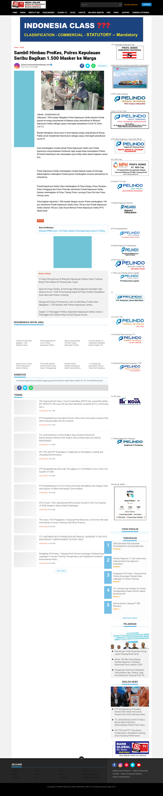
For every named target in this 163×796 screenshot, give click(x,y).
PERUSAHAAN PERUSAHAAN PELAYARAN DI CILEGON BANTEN (133, 546)
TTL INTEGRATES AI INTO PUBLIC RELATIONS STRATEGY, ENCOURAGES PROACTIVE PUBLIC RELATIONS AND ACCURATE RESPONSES (73, 440)
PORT (109, 12)
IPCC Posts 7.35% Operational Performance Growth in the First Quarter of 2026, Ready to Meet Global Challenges (71, 508)
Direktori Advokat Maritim (123, 770)
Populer (147, 4)
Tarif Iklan (135, 764)
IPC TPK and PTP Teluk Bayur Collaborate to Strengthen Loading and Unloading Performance (73, 455)
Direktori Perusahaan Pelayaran (125, 767)
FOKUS (61, 760)
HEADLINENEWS (49, 12)
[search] (101, 4)
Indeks (23, 12)
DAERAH (14, 760)
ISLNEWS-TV (62, 12)
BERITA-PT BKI (34, 12)
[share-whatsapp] (93, 66)
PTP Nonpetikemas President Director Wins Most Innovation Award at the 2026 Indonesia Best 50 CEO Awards (71, 423)
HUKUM (14, 764)
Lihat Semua (61, 571)
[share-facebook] (82, 66)
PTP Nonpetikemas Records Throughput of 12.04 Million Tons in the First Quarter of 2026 (72, 472)
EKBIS (37, 760)
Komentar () (102, 66)
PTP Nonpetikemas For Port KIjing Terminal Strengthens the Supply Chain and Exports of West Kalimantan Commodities (71, 491)
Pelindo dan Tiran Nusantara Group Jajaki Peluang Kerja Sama (130, 642)
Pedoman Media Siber (121, 764)
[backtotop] (81, 748)
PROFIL (116, 12)
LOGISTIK (81, 12)
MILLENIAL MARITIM (96, 12)
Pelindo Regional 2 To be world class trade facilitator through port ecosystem (132, 559)
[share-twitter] (87, 66)
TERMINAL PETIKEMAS (140, 12)
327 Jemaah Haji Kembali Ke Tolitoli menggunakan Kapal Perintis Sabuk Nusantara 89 (133, 585)
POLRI (40, 221)
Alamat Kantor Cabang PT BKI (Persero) (133, 596)
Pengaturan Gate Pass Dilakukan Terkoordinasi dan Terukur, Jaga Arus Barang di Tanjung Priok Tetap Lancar (130, 662)
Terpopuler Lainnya (130, 607)
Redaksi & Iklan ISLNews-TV (124, 760)
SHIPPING (125, 12)
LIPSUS (72, 12)
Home (15, 12)
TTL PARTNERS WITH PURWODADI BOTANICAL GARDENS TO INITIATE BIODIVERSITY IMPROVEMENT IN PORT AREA (72, 542)
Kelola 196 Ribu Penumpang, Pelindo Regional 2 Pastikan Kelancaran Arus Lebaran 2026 (128, 651)
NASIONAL (15, 767)
